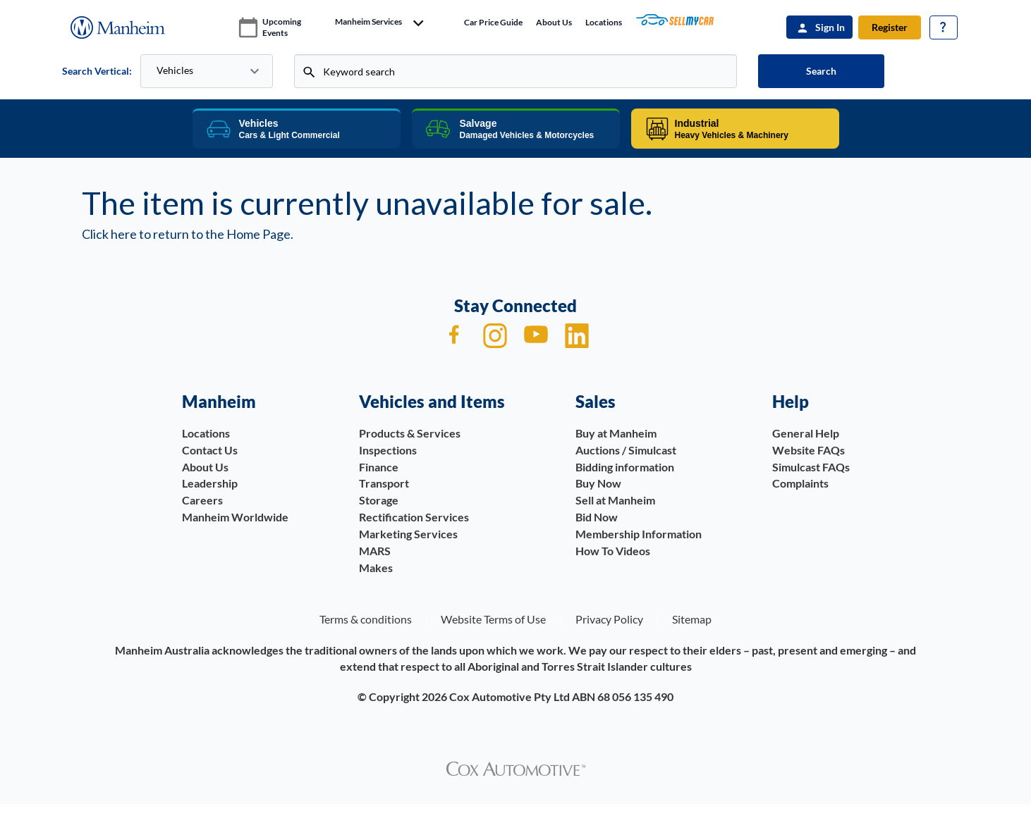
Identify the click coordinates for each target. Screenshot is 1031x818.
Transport (384, 483)
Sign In (830, 27)
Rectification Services (414, 516)
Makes (376, 567)
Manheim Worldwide (235, 516)
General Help (805, 433)
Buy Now (598, 483)
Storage (378, 500)
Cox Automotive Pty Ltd (509, 696)
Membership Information (638, 533)
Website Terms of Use (493, 619)
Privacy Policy (609, 619)
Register (890, 27)
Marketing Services (408, 533)
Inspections (388, 450)
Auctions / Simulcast (625, 450)
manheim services (368, 22)
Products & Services (409, 433)
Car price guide (493, 22)
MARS (375, 550)
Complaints (800, 483)
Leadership (210, 483)
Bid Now (596, 516)
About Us (554, 22)
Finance (378, 466)
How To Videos (612, 550)
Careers (202, 500)
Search (821, 71)
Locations (603, 22)
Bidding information (624, 466)
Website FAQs (808, 450)
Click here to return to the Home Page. (187, 234)
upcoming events (281, 27)
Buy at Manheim (616, 433)
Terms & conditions (365, 619)
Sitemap (692, 619)
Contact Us (210, 450)
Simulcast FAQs (811, 466)
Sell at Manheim (615, 500)
